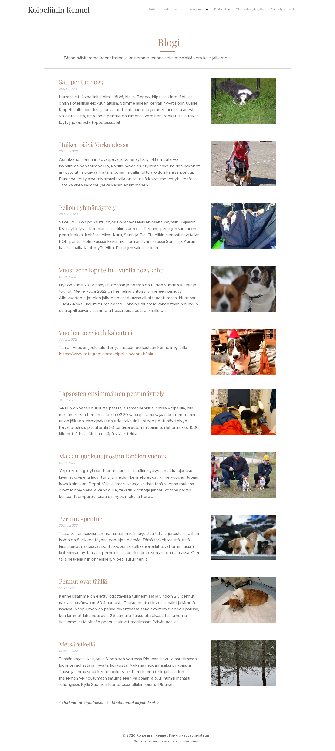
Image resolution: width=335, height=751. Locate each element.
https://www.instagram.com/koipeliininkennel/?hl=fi (107, 353)
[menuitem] (244, 9)
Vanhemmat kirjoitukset (133, 702)
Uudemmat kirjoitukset (83, 702)
